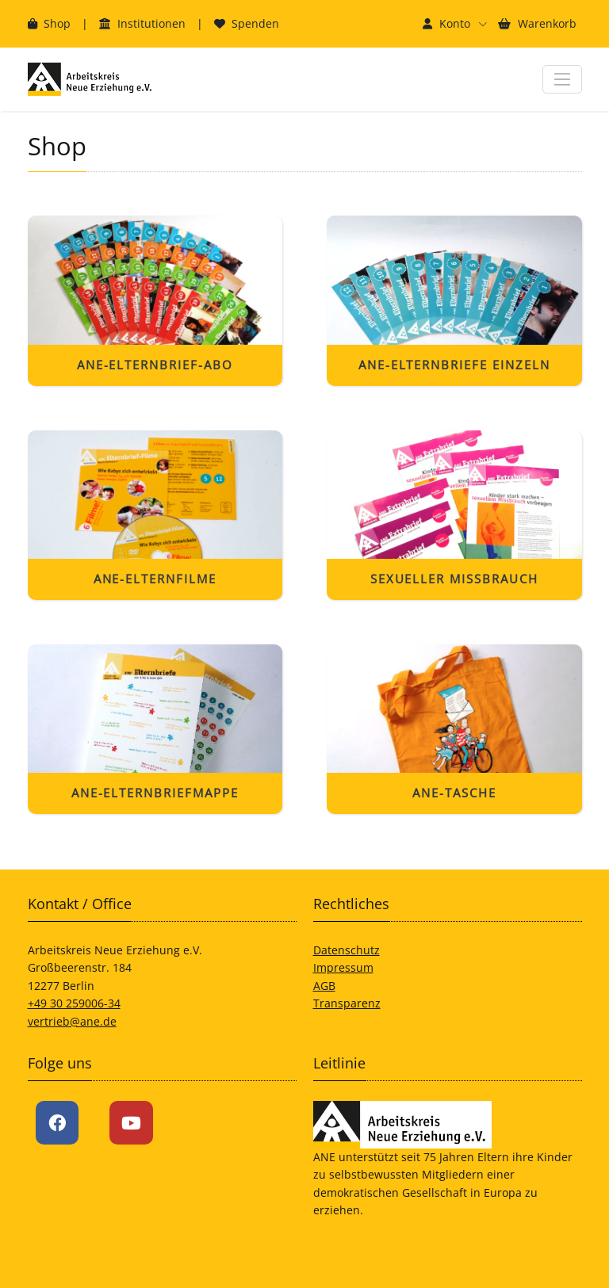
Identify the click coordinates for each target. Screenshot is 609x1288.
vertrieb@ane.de (72, 1021)
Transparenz (347, 1003)
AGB (324, 985)
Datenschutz (346, 949)
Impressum (343, 967)
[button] (454, 24)
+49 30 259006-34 (74, 1003)
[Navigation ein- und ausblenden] (561, 79)
